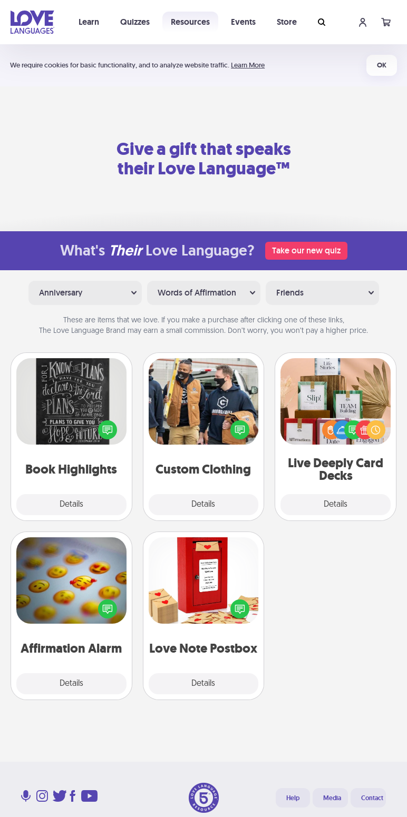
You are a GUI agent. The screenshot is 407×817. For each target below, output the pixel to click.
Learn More (248, 65)
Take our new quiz (306, 250)
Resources (190, 21)
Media (332, 798)
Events (243, 21)
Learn (89, 21)
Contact (372, 798)
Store (287, 21)
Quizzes (135, 21)
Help (292, 798)
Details (71, 504)
